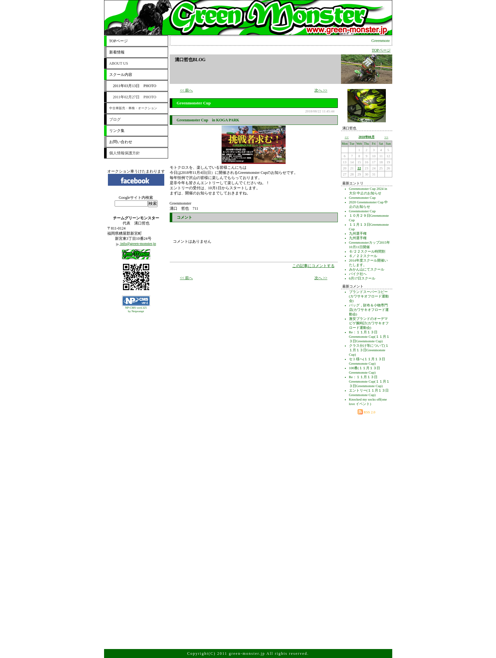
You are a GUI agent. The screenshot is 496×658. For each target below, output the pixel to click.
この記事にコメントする (313, 266)
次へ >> (321, 90)
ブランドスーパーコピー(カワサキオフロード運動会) (369, 296)
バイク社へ (358, 274)
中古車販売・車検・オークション (133, 108)
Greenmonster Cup (362, 197)
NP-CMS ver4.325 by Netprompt (136, 309)
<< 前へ (186, 90)
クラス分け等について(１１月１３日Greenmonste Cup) (369, 350)
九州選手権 (358, 233)
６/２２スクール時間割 (367, 251)
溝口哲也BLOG (190, 59)
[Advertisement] (136, 330)
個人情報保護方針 (124, 153)
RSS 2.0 (366, 412)
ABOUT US (118, 63)
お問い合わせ (120, 142)
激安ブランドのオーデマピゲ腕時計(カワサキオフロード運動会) (369, 323)
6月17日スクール (362, 278)
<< (346, 137)
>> (386, 137)
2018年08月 (367, 137)
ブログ (115, 119)
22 (359, 168)
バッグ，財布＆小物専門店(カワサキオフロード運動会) (369, 309)
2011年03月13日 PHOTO (132, 86)
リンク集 (117, 130)
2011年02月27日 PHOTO (132, 97)
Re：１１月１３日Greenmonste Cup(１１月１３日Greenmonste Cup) (369, 336)
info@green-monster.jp (136, 243)
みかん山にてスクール (366, 269)
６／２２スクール (363, 256)
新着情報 (117, 52)
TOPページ (118, 41)
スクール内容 (120, 74)
